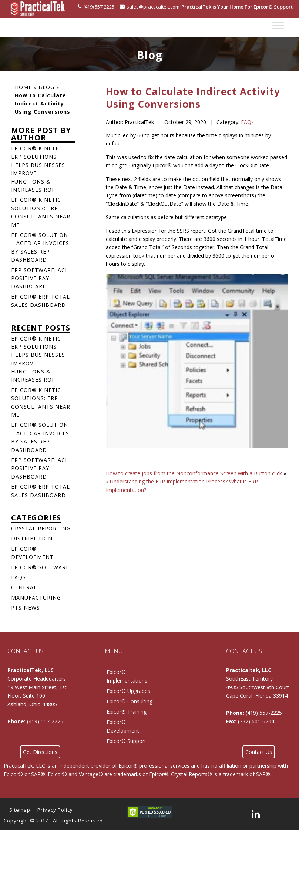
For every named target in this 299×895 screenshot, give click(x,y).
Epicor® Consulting (129, 701)
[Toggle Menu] (278, 25)
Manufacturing (36, 597)
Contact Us (258, 751)
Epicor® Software (40, 567)
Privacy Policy (55, 810)
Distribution (32, 538)
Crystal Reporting (41, 528)
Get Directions (40, 751)
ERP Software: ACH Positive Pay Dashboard (40, 278)
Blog (46, 87)
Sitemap (19, 810)
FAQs (247, 121)
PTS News (25, 607)
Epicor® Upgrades (128, 690)
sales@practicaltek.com (149, 6)
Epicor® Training (127, 711)
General (24, 587)
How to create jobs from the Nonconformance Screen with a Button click (194, 473)
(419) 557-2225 (96, 6)
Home (23, 87)
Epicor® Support (126, 740)
